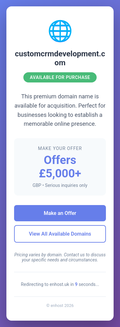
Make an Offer (60, 213)
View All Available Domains (60, 234)
